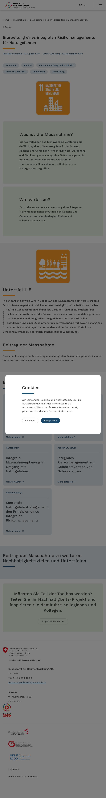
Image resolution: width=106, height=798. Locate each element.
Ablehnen (30, 420)
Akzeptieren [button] (50, 420)
